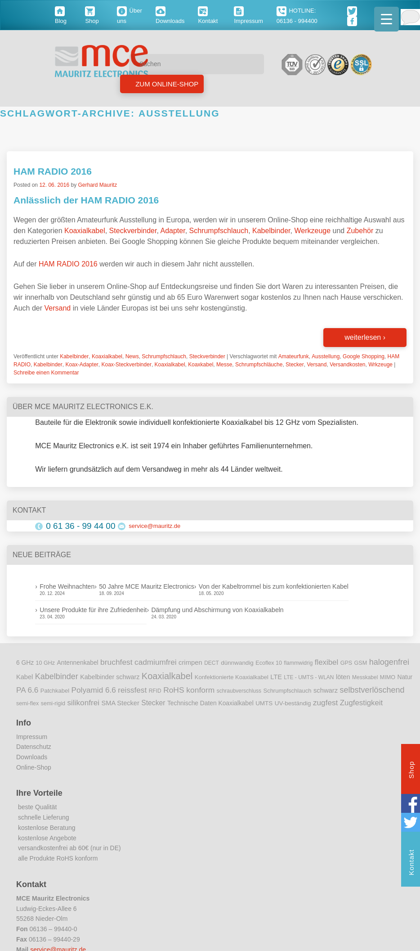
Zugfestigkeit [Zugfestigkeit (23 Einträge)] (361, 703)
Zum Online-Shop (166, 84)
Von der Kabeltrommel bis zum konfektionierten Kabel (274, 586)
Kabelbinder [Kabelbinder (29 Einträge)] (56, 676)
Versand (57, 308)
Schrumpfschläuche (258, 364)
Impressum (31, 736)
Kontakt (411, 863)
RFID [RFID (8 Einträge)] (155, 691)
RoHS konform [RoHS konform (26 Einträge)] (188, 689)
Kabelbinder (271, 230)
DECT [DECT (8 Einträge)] (211, 663)
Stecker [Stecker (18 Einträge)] (153, 703)
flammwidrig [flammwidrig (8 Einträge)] (298, 663)
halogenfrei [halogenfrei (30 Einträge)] (389, 662)
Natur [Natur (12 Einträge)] (404, 677)
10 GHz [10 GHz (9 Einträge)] (45, 663)
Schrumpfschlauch (219, 230)
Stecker (295, 364)
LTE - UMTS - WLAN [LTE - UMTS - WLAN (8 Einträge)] (309, 677)
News (132, 356)
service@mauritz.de (154, 526)
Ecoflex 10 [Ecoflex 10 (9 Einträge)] (268, 663)
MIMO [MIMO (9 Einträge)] (387, 677)
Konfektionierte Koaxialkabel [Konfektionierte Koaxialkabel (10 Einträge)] (231, 677)
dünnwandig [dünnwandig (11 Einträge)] (237, 662)
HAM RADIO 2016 (52, 171)
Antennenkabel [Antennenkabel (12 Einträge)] (77, 662)
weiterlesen (364, 337)
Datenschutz (33, 746)
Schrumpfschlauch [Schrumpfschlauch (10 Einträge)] (287, 690)
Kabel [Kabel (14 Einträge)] (24, 677)
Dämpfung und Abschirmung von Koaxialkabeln (217, 609)
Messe (224, 364)
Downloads (31, 757)
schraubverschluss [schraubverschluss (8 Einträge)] (239, 691)
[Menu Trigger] (386, 19)
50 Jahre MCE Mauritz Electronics (146, 586)
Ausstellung (326, 356)
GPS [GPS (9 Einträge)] (346, 663)
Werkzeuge (312, 230)
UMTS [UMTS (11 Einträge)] (264, 703)
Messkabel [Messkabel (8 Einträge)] (365, 677)
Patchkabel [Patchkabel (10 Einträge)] (54, 690)
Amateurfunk (293, 356)
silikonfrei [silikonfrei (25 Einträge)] (83, 702)
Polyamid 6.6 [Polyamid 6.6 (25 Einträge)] (93, 689)
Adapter (172, 230)
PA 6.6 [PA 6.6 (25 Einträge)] (27, 689)
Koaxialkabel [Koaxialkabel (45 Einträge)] (167, 676)
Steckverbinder (133, 230)
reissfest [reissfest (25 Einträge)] (132, 689)
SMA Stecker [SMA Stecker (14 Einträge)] (120, 703)
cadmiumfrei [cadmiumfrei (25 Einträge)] (155, 662)
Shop (411, 771)
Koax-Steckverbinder (126, 364)
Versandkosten (347, 364)
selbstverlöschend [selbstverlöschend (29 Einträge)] (372, 689)
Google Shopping (363, 356)
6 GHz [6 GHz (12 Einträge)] (25, 662)
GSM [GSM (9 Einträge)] (360, 663)
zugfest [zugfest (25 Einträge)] (325, 702)
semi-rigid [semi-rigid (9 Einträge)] (53, 703)
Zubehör (360, 230)
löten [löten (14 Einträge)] (343, 677)
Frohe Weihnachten (67, 586)
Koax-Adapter (81, 364)
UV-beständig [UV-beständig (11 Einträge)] (293, 703)
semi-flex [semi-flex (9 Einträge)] (27, 703)
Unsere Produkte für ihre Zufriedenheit (93, 609)
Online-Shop (33, 767)
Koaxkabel (200, 364)
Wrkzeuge (380, 364)
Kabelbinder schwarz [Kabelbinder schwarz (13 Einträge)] (109, 677)
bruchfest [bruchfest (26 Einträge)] (116, 662)
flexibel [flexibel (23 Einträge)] (326, 662)
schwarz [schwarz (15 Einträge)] (325, 690)
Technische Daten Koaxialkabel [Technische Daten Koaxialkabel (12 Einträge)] (210, 703)
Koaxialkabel (84, 230)
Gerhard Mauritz (97, 185)
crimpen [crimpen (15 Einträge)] (190, 662)
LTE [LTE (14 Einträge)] (276, 677)
